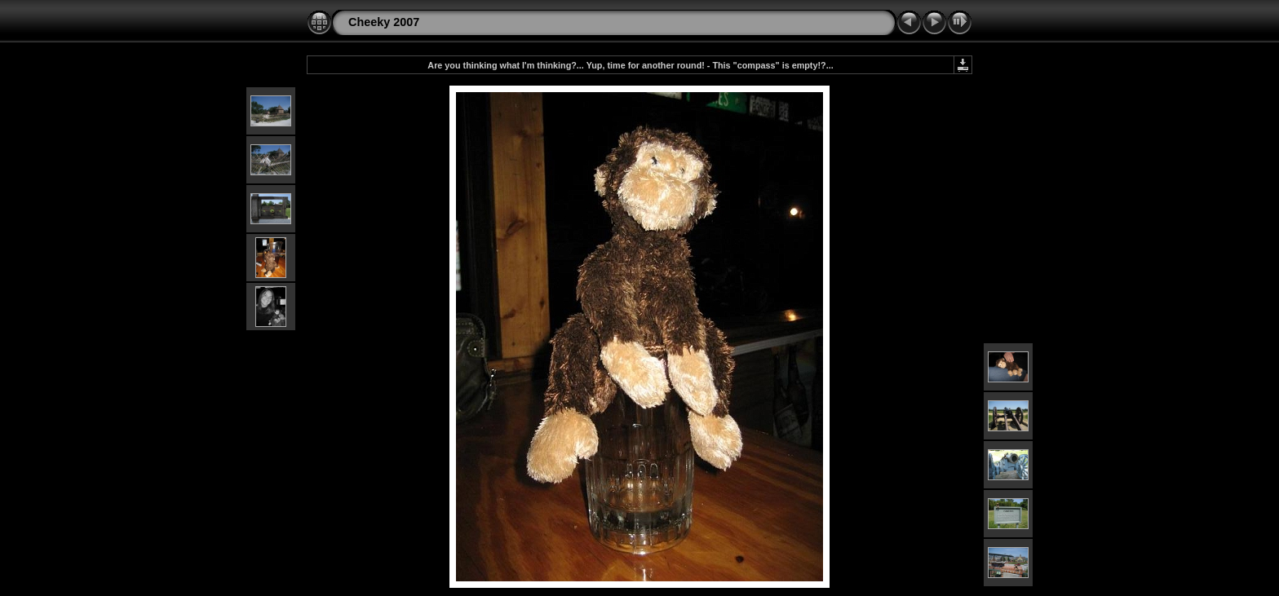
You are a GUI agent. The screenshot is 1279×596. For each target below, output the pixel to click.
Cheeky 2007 (383, 22)
